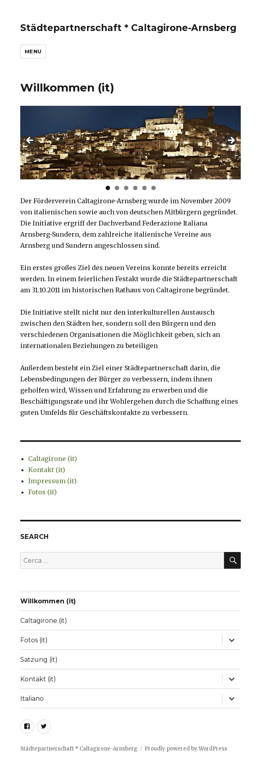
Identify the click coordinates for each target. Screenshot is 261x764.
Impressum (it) (52, 481)
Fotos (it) (42, 492)
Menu (33, 51)
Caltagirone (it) (52, 459)
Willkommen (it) (48, 601)
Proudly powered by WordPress (186, 748)
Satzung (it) (39, 659)
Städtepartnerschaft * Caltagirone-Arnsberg (128, 27)
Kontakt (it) (46, 470)
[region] (130, 142)
